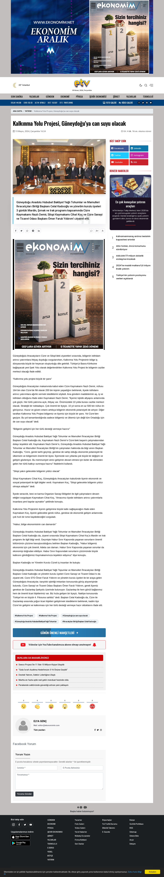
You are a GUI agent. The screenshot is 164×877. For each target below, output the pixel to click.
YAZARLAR (34, 96)
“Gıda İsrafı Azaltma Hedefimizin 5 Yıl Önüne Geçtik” (43, 670)
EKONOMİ (65, 96)
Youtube (116, 162)
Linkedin (136, 148)
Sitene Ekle (134, 836)
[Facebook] (19, 824)
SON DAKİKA (17, 96)
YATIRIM (28, 111)
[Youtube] (30, 824)
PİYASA (79, 96)
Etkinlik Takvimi (108, 828)
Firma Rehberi (81, 840)
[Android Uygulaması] (27, 843)
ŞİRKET (116, 96)
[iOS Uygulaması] (27, 837)
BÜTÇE (50, 856)
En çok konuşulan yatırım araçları (130, 203)
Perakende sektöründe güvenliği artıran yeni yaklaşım (43, 685)
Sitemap (133, 832)
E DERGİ (50, 848)
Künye (132, 820)
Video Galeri (80, 828)
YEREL (50, 852)
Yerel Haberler (81, 832)
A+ (97, 231)
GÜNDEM (50, 96)
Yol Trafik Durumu (109, 824)
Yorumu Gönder (24, 794)
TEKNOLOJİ (148, 96)
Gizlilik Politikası (137, 824)
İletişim (133, 844)
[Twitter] (25, 824)
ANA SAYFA (17, 111)
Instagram (137, 155)
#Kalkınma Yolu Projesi (24, 616)
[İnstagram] (13, 824)
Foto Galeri (79, 824)
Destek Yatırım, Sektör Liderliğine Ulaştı (37, 675)
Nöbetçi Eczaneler (82, 836)
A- (103, 231)
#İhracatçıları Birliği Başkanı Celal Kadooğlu (79, 622)
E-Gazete (106, 832)
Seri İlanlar (79, 844)
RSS (134, 162)
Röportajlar (107, 820)
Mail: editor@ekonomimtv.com (47, 725)
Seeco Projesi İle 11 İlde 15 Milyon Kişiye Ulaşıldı (41, 664)
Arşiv (132, 840)
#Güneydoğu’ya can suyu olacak (75, 616)
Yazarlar (78, 820)
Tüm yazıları (39, 730)
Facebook (117, 148)
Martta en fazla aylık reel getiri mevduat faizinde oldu (44, 680)
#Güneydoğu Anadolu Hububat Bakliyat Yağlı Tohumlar (36, 622)
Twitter (116, 155)
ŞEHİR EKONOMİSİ (97, 96)
